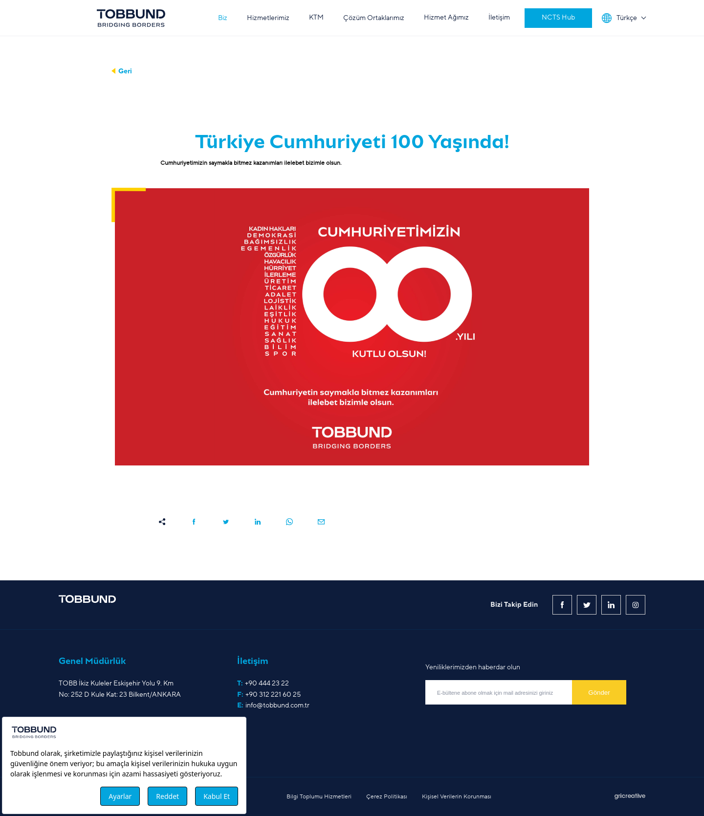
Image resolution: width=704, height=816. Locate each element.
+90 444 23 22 (267, 683)
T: (263, 683)
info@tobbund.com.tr (277, 705)
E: (273, 705)
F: (269, 694)
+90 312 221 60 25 (273, 694)
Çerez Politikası (386, 796)
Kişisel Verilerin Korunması (456, 796)
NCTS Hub (558, 17)
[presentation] (499, 726)
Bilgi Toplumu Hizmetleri (319, 796)
